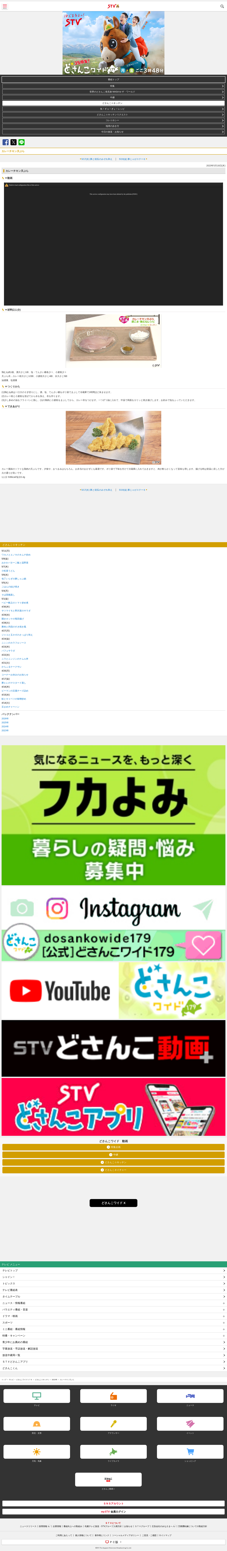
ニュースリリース (28, 1526)
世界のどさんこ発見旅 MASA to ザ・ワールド (112, 91)
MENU (5, 6)
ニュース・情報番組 (13, 1303)
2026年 (5, 718)
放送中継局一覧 (11, 1355)
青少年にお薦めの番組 (15, 1342)
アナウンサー (113, 1433)
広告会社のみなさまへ (162, 1526)
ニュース (190, 1405)
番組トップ (113, 79)
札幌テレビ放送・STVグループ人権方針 (103, 1526)
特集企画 (116, 1147)
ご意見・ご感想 (149, 1535)
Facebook (6, 142)
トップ (4, 1380)
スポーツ (7, 1322)
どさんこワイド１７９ (24, 1380)
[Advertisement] (113, 516)
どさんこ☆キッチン (112, 103)
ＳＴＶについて (113, 1523)
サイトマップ (165, 1535)
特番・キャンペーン (13, 1335)
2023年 (5, 730)
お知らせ (128, 1526)
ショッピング (190, 1461)
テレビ (11, 1380)
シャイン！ (8, 1277)
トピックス (8, 1283)
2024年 (5, 726)
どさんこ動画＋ (108, 1489)
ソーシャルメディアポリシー (125, 1535)
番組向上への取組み (73, 1526)
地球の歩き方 (112, 126)
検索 (222, 6)
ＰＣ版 (114, 1542)
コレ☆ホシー (112, 120)
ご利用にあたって (64, 1535)
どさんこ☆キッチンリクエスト (112, 114)
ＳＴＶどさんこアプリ (15, 1361)
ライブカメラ (113, 1461)
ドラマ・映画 (10, 1316)
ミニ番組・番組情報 (13, 1329)
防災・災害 (37, 1433)
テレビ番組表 (10, 1290)
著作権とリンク (102, 1535)
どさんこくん (10, 1368)
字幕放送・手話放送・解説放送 (20, 1348)
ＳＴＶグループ (142, 1526)
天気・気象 (37, 1461)
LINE (21, 142)
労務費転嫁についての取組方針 (192, 1526)
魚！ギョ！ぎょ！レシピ (112, 109)
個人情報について (83, 1535)
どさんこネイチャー (115, 1170)
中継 (112, 97)
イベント (190, 1433)
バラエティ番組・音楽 (15, 1309)
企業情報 (57, 1526)
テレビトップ (10, 1270)
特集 (112, 86)
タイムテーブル (11, 1296)
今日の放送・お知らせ (112, 131)
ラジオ (113, 1405)
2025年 (5, 722)
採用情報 (43, 1526)
